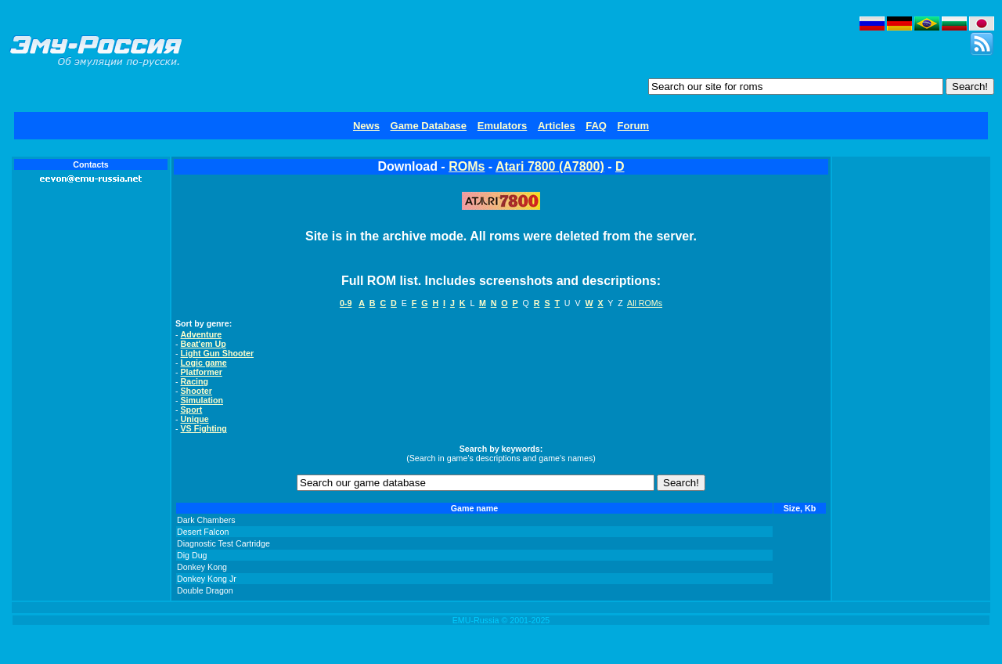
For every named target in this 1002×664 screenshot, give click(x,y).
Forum (633, 126)
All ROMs (644, 303)
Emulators (503, 126)
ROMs (467, 166)
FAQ (596, 126)
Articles (556, 126)
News (366, 126)
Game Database (429, 126)
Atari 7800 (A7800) (550, 166)
